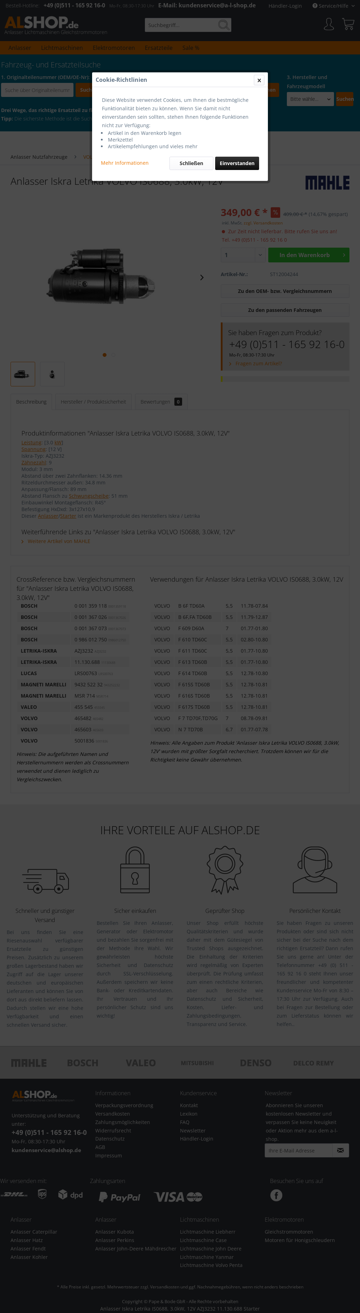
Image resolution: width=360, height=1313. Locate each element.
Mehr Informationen (125, 162)
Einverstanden (237, 163)
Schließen (191, 163)
